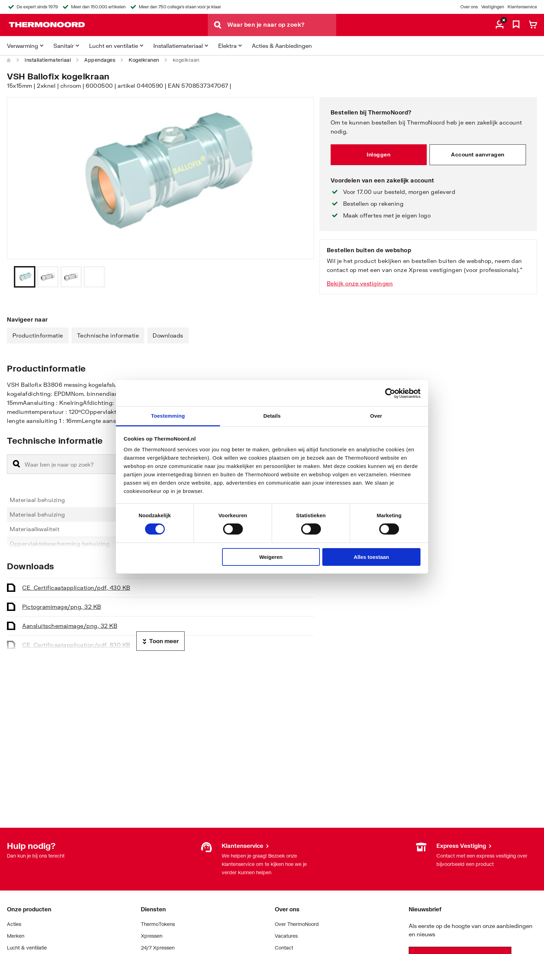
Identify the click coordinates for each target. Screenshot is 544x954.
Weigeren (270, 557)
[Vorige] (300, 277)
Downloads (168, 335)
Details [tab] (272, 416)
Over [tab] (376, 416)
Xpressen (151, 936)
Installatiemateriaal (48, 60)
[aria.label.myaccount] (499, 25)
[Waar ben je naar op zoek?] (281, 25)
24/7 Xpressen (158, 948)
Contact (284, 948)
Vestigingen (492, 6)
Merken (15, 936)
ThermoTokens (158, 924)
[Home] (9, 60)
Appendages (99, 60)
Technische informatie (108, 335)
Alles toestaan (371, 557)
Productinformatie (37, 335)
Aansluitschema (69, 625)
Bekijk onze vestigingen (360, 283)
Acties (14, 924)
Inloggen (378, 154)
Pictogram (61, 606)
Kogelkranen (144, 60)
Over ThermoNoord (297, 924)
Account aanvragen (477, 154)
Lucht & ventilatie (27, 948)
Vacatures (286, 936)
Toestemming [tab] (168, 416)
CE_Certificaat (76, 587)
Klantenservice (522, 6)
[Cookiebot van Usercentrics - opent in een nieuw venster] (390, 393)
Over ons (469, 6)
